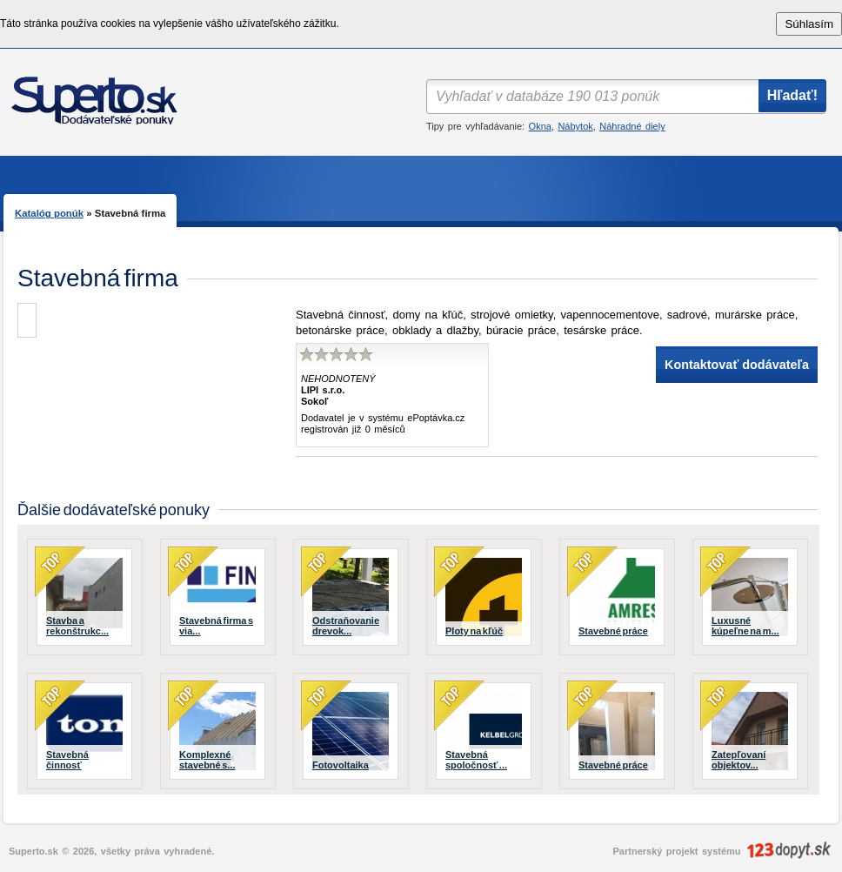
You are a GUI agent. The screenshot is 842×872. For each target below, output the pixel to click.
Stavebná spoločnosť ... (476, 759)
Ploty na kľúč (474, 631)
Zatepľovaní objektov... (738, 759)
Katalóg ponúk (49, 213)
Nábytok (575, 126)
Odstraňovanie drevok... (345, 625)
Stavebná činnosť (67, 759)
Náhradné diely (632, 126)
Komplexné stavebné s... (207, 759)
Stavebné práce (613, 631)
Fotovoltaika (340, 765)
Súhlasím (809, 23)
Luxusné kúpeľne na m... (745, 625)
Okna (540, 126)
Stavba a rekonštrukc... (77, 625)
